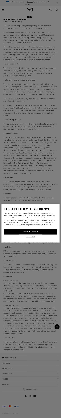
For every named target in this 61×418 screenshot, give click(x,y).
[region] (30, 223)
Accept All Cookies (30, 232)
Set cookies (30, 237)
